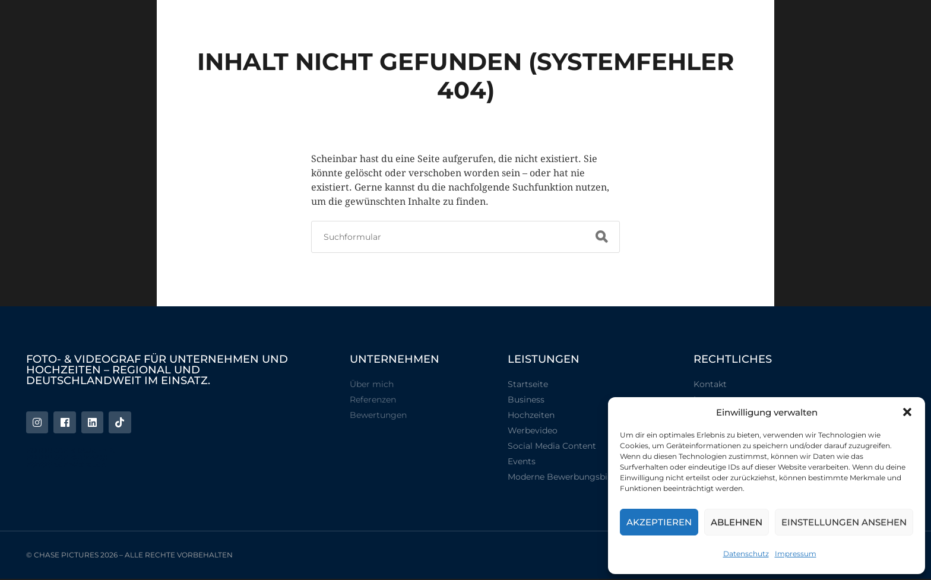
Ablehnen (736, 522)
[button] (907, 412)
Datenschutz (746, 553)
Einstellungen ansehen (844, 522)
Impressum (795, 553)
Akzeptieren (659, 522)
